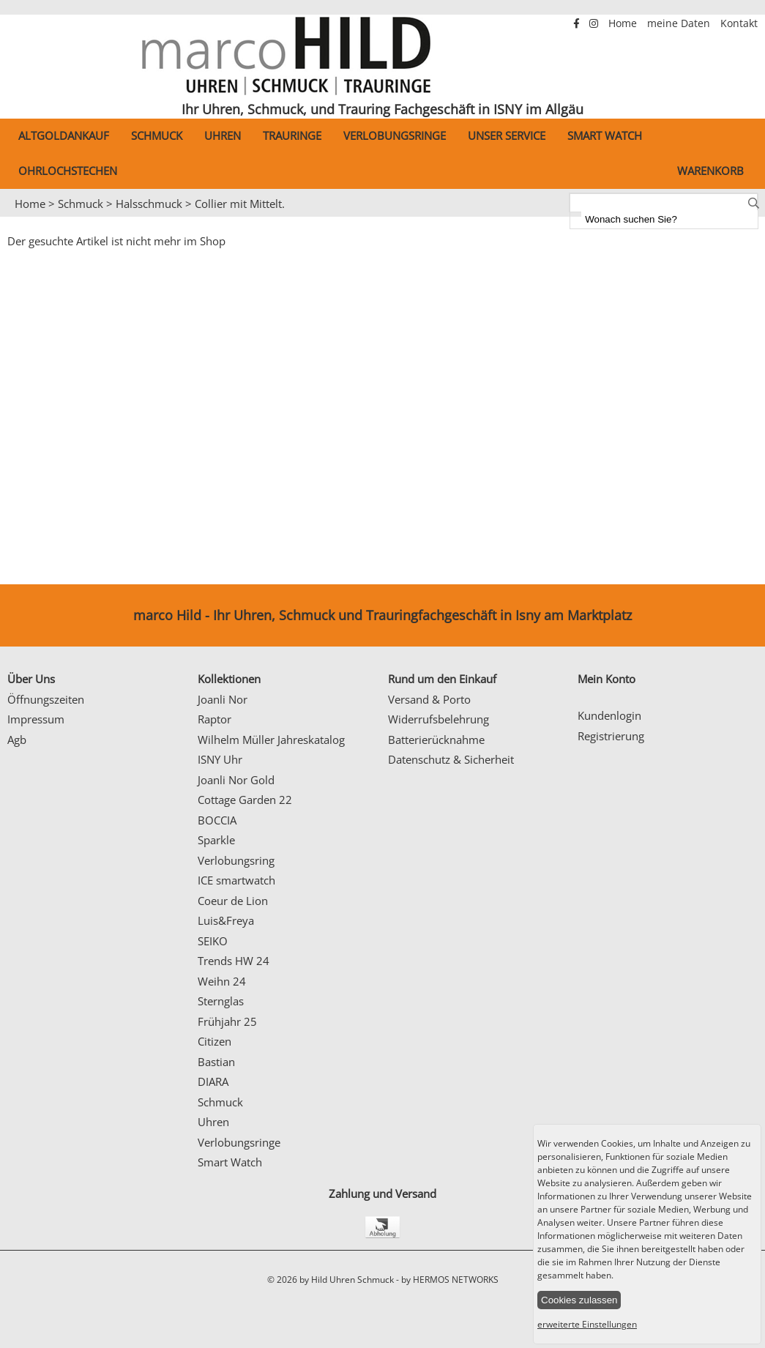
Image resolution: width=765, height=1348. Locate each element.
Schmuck (156, 135)
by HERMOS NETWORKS (450, 1279)
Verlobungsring (236, 860)
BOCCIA (217, 820)
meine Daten (680, 23)
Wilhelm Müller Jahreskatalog (271, 739)
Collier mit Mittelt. (240, 203)
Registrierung (611, 736)
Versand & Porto (429, 699)
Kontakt (739, 23)
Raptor (214, 719)
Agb (16, 739)
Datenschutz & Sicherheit (451, 759)
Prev (19, 217)
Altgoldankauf (63, 135)
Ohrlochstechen (67, 170)
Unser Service (506, 135)
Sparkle (216, 840)
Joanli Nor (222, 699)
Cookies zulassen (579, 1300)
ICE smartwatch (236, 880)
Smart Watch (604, 135)
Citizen (214, 1041)
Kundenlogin (609, 715)
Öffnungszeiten (45, 699)
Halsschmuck (149, 203)
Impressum (35, 719)
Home (624, 23)
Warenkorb (710, 170)
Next (746, 217)
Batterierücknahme (436, 739)
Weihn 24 (222, 981)
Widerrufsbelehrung (438, 719)
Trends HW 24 (233, 960)
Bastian (216, 1061)
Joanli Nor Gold (236, 779)
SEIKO (213, 941)
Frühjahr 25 (227, 1021)
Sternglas (221, 1001)
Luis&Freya (226, 920)
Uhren (222, 135)
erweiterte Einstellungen (587, 1324)
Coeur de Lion (233, 900)
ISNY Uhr (220, 759)
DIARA (213, 1081)
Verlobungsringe (394, 135)
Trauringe (292, 135)
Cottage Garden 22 (245, 799)
